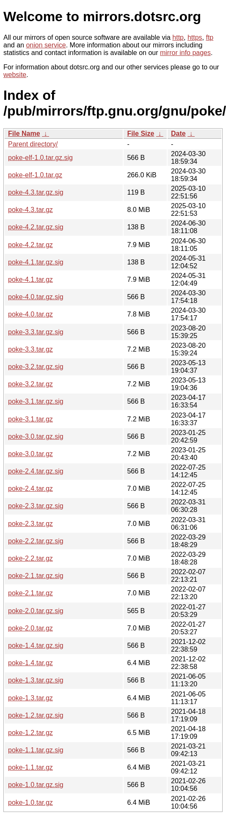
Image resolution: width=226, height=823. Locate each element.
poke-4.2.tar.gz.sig (35, 227)
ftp (209, 37)
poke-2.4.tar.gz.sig (35, 471)
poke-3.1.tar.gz (30, 419)
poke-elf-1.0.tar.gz (35, 175)
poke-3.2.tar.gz (30, 384)
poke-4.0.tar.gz (30, 314)
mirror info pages (185, 52)
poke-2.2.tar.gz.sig (35, 541)
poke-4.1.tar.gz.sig (35, 262)
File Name (24, 133)
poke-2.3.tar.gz (30, 523)
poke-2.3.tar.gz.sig (35, 505)
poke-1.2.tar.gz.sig (35, 715)
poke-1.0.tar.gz (30, 802)
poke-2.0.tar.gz (30, 628)
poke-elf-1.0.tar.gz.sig (40, 157)
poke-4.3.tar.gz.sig (35, 192)
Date (178, 133)
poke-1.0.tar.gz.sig (35, 784)
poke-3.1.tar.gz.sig (35, 401)
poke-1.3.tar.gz (30, 698)
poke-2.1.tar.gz (30, 593)
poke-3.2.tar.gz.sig (35, 366)
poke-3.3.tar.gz (30, 349)
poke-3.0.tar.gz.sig (35, 436)
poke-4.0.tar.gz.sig (35, 296)
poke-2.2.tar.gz (30, 558)
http (178, 37)
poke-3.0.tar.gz (30, 453)
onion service (46, 45)
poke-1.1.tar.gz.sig (35, 750)
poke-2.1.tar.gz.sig (35, 575)
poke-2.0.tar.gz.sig (35, 610)
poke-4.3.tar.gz (30, 209)
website (14, 74)
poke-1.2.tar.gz (30, 732)
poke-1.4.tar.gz (30, 662)
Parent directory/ (33, 144)
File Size (140, 133)
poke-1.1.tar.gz (30, 767)
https (194, 37)
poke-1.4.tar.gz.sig (35, 645)
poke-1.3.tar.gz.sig (35, 680)
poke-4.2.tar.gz (30, 244)
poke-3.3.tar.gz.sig (35, 332)
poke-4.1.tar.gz (30, 279)
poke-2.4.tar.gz (30, 488)
